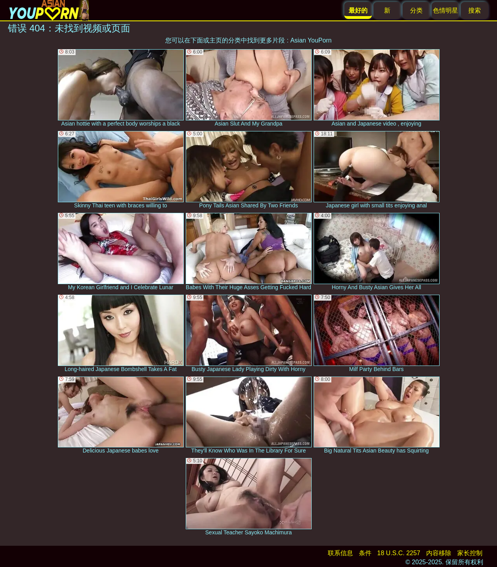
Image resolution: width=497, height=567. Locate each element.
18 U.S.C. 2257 (398, 553)
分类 (416, 10)
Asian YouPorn (311, 40)
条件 (365, 553)
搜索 (474, 10)
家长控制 (469, 553)
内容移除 (438, 553)
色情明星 (445, 10)
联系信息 (340, 553)
